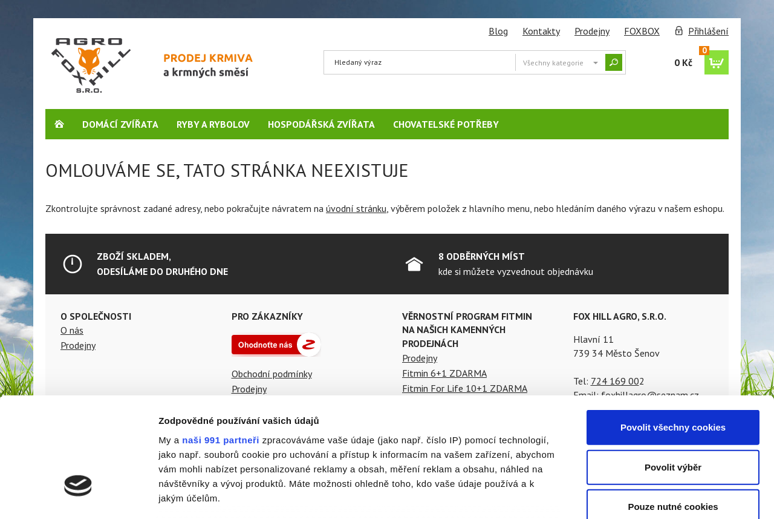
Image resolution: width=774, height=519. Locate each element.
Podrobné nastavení (649, 495)
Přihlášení (708, 31)
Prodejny (592, 31)
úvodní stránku (356, 208)
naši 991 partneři (220, 346)
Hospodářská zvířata (321, 124)
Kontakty (541, 31)
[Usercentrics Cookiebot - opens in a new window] (78, 495)
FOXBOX (642, 31)
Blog (498, 31)
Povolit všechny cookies (673, 334)
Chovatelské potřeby (446, 124)
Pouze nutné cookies (673, 413)
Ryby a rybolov (213, 124)
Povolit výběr (673, 373)
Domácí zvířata (120, 124)
